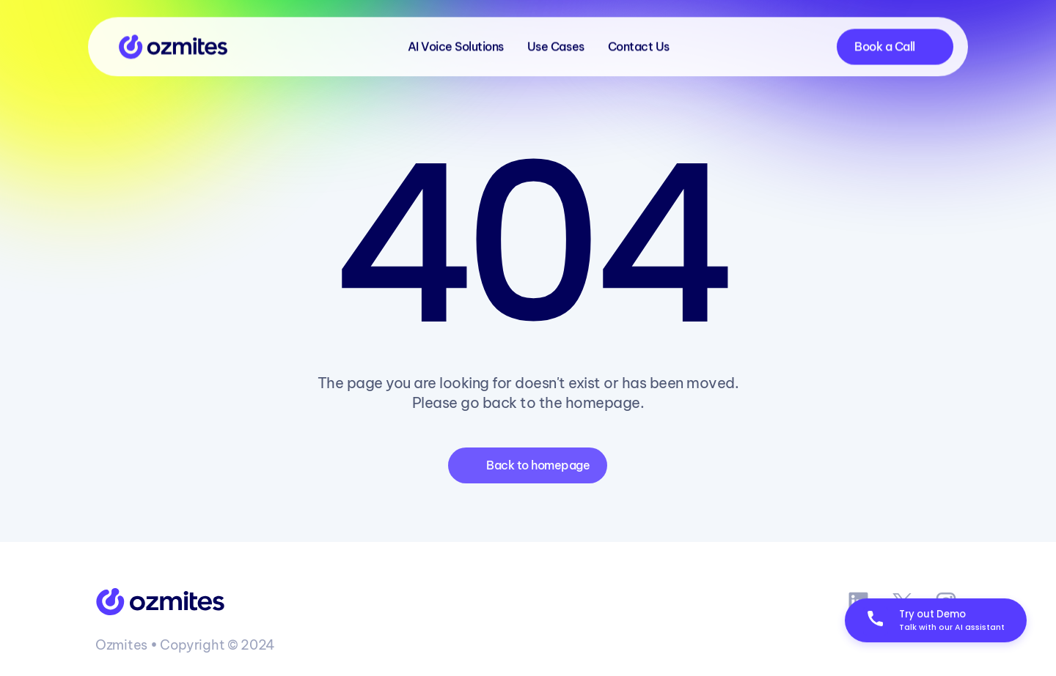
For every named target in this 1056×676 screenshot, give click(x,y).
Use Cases (555, 44)
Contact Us (639, 44)
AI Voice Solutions (456, 44)
